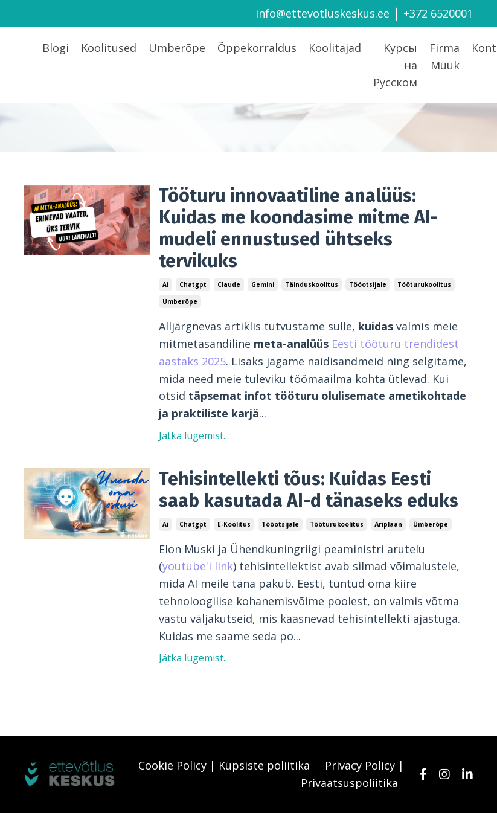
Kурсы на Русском (395, 65)
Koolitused (108, 47)
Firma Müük (444, 56)
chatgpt (193, 284)
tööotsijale (367, 284)
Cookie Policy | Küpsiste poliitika (224, 765)
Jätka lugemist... (194, 435)
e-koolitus (234, 524)
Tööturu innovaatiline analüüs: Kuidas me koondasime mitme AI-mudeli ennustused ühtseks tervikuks (298, 228)
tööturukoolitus (424, 284)
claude (228, 284)
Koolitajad (335, 47)
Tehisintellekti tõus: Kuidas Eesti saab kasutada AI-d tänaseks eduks (308, 490)
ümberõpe (179, 301)
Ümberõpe (177, 47)
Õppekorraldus (257, 47)
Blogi (55, 47)
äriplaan (388, 524)
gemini (262, 284)
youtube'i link (197, 566)
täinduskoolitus (311, 284)
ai (165, 284)
